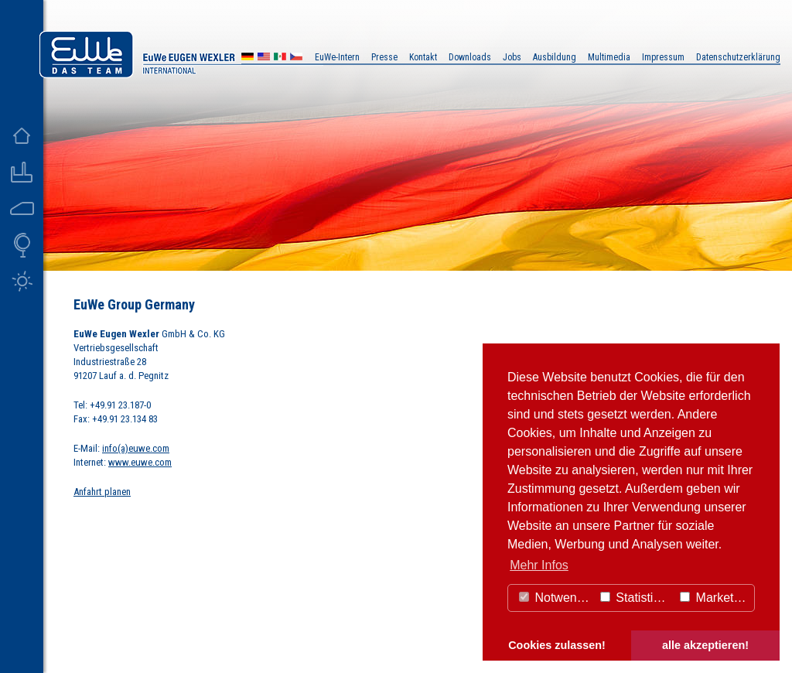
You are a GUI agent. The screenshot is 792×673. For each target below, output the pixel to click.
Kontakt (423, 57)
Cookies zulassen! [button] (557, 645)
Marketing (715, 597)
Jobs (512, 57)
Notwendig (556, 597)
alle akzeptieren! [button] (705, 645)
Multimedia (609, 57)
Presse (384, 57)
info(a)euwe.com (135, 448)
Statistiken (636, 597)
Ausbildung (554, 57)
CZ (296, 58)
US (264, 58)
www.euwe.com (140, 462)
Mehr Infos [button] (539, 565)
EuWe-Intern (337, 57)
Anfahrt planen (102, 491)
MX (280, 58)
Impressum (663, 57)
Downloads (470, 57)
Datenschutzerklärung (738, 57)
